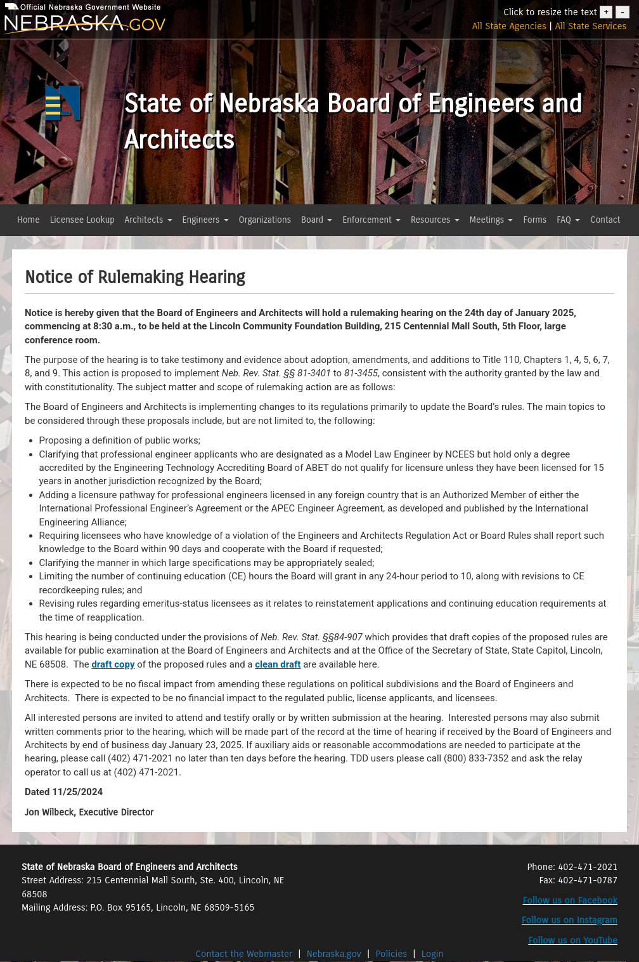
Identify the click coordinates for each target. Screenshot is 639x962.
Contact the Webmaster (245, 953)
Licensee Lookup (82, 219)
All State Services (591, 26)
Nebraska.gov (334, 953)
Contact (605, 219)
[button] (20, 243)
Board (316, 219)
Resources (435, 219)
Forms (534, 219)
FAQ (568, 219)
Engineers (206, 219)
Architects (148, 219)
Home (28, 219)
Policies (392, 953)
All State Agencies (509, 26)
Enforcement (371, 219)
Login (433, 953)
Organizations (265, 219)
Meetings (491, 219)
